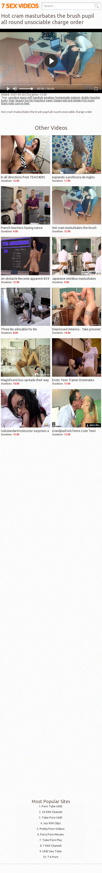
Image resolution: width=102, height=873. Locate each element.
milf (29, 97)
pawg (49, 100)
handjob (38, 97)
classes (57, 100)
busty (4, 100)
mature (75, 97)
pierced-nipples (72, 100)
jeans (23, 97)
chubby (85, 97)
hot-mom (88, 100)
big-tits (29, 100)
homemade (62, 97)
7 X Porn (52, 856)
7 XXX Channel (52, 845)
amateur (49, 97)
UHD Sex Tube (52, 851)
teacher (95, 97)
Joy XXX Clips (52, 823)
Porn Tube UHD (52, 806)
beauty (19, 100)
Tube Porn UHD (52, 817)
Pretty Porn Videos (52, 828)
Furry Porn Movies (52, 834)
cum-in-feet (22, 103)
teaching (39, 100)
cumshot (13, 97)
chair (12, 100)
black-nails (7, 103)
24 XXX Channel (52, 811)
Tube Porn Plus (52, 840)
